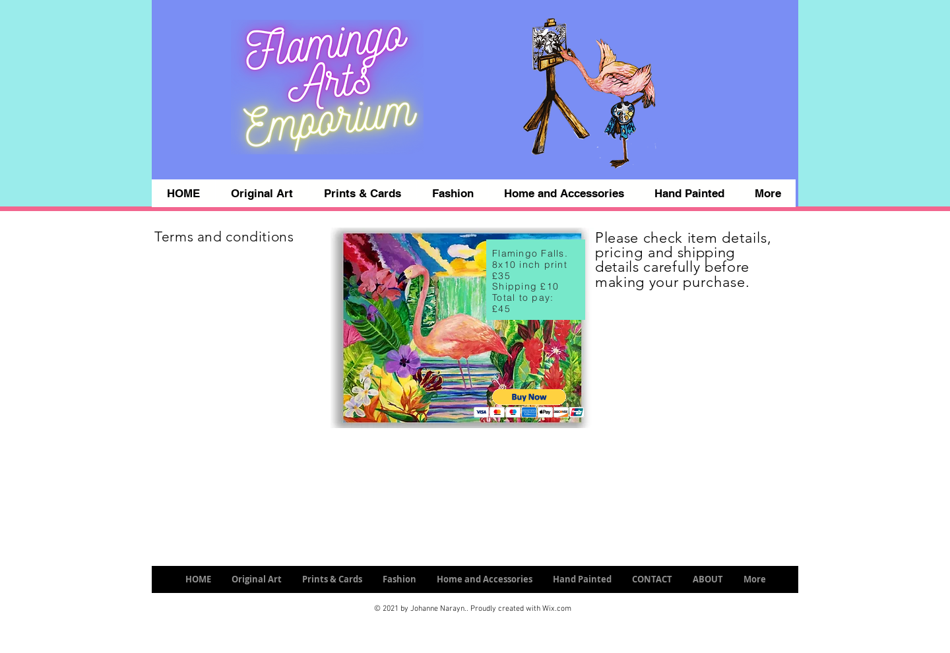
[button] (529, 403)
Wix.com (556, 608)
